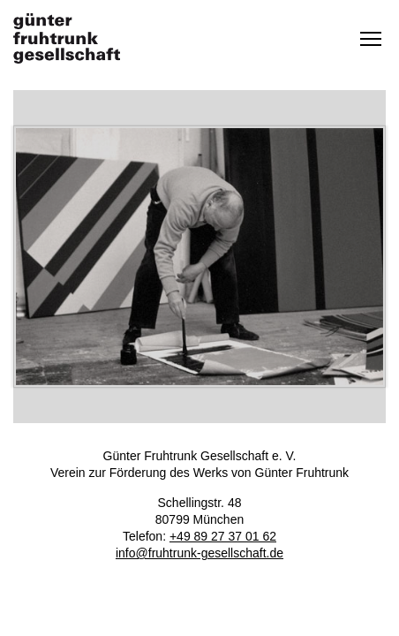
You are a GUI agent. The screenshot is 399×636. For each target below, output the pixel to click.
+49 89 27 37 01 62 (222, 536)
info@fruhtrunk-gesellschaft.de (199, 553)
